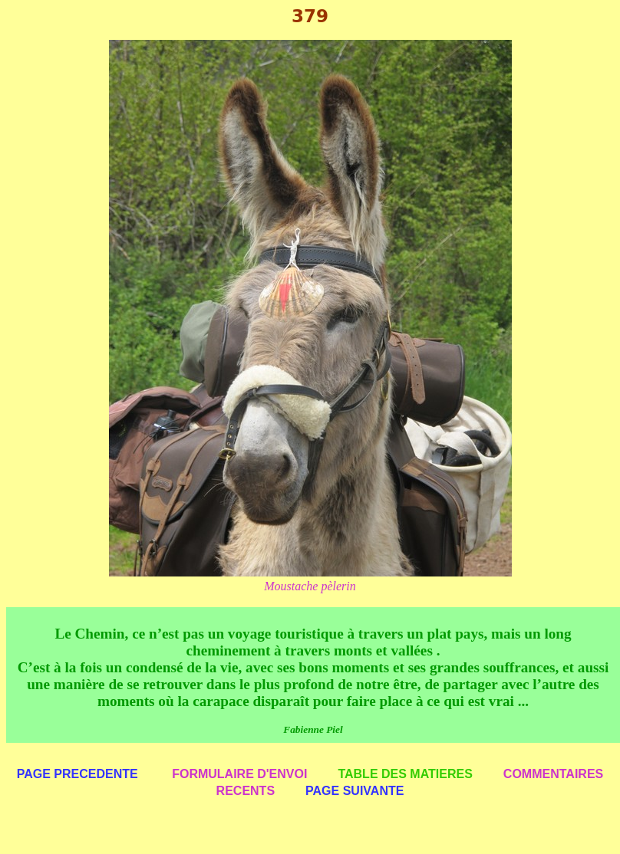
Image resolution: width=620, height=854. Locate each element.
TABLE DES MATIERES (405, 773)
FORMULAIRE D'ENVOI (239, 773)
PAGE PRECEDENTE (77, 773)
